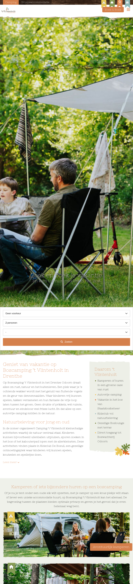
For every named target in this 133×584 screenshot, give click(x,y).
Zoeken (68, 342)
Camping (11, 2)
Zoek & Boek (113, 9)
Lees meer (10, 462)
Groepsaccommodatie (35, 2)
